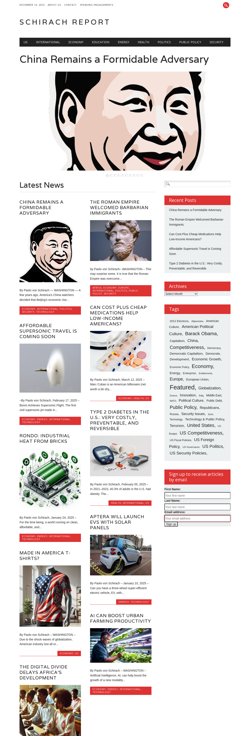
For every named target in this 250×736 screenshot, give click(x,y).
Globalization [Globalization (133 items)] (210, 368)
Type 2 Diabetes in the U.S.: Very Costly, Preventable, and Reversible (119, 400)
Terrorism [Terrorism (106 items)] (177, 406)
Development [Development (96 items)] (179, 340)
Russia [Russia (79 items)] (174, 394)
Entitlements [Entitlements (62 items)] (205, 354)
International (48, 42)
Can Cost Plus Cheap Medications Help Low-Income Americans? (118, 296)
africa (97, 268)
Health (143, 42)
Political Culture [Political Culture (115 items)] (191, 381)
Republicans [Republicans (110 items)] (209, 388)
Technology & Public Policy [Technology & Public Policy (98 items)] (204, 399)
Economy (75, 42)
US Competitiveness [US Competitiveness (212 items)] (201, 413)
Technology (45, 292)
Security (216, 42)
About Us (54, 4)
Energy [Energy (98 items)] (175, 353)
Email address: (175, 492)
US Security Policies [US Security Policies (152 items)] (188, 433)
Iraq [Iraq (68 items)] (201, 375)
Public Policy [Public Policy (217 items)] (183, 387)
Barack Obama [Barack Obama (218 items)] (201, 314)
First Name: (172, 469)
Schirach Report (65, 22)
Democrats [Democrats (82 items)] (213, 334)
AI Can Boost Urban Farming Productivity (120, 598)
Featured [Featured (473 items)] (182, 367)
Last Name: (172, 481)
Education (100, 42)
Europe (123, 268)
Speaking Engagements (96, 4)
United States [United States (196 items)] (200, 405)
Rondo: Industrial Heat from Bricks (44, 419)
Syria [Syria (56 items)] (210, 394)
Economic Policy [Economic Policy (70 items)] (179, 347)
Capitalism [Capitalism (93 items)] (177, 321)
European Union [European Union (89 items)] (197, 359)
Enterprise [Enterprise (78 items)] (189, 353)
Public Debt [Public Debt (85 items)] (214, 381)
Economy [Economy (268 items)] (202, 347)
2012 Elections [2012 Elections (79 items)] (179, 301)
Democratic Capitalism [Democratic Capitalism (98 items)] (186, 334)
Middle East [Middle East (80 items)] (213, 375)
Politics (164, 42)
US (26, 42)
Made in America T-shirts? (45, 536)
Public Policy (190, 42)
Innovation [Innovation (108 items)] (188, 375)
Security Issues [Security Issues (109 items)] (193, 394)
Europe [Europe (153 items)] (176, 359)
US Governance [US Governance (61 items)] (191, 427)
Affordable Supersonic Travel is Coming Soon (48, 311)
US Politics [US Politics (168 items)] (212, 427)
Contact (70, 4)
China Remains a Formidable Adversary (114, 59)
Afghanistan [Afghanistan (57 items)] (197, 301)
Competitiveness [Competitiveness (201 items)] (187, 327)
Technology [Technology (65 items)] (176, 399)
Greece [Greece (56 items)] (173, 376)
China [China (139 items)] (193, 321)
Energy (123, 42)
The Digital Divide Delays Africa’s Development (43, 652)
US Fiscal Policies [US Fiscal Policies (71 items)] (180, 420)
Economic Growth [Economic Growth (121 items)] (206, 339)
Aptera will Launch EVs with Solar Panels (117, 502)
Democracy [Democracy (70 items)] (213, 328)
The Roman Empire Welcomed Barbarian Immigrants (119, 188)
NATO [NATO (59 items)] (173, 381)
